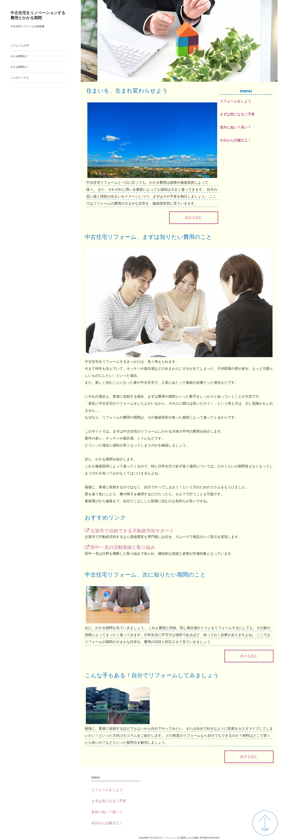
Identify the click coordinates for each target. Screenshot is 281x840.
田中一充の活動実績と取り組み (122, 547)
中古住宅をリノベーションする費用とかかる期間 (37, 15)
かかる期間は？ (19, 66)
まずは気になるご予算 (237, 114)
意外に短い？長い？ (235, 127)
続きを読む (193, 217)
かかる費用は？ (19, 56)
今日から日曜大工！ (235, 140)
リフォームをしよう (235, 101)
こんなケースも (19, 77)
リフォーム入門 (19, 45)
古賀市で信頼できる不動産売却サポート (132, 530)
